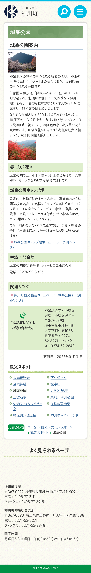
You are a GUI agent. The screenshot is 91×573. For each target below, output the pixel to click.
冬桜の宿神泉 (60, 403)
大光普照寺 (21, 377)
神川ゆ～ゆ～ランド (64, 415)
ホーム (32, 427)
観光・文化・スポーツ (57, 427)
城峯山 (56, 384)
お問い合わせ (73, 549)
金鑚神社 (19, 384)
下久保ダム (58, 377)
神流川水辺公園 (25, 415)
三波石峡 (19, 397)
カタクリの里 (59, 390)
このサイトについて (17, 549)
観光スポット (20, 367)
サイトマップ (45, 549)
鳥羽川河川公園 (62, 397)
